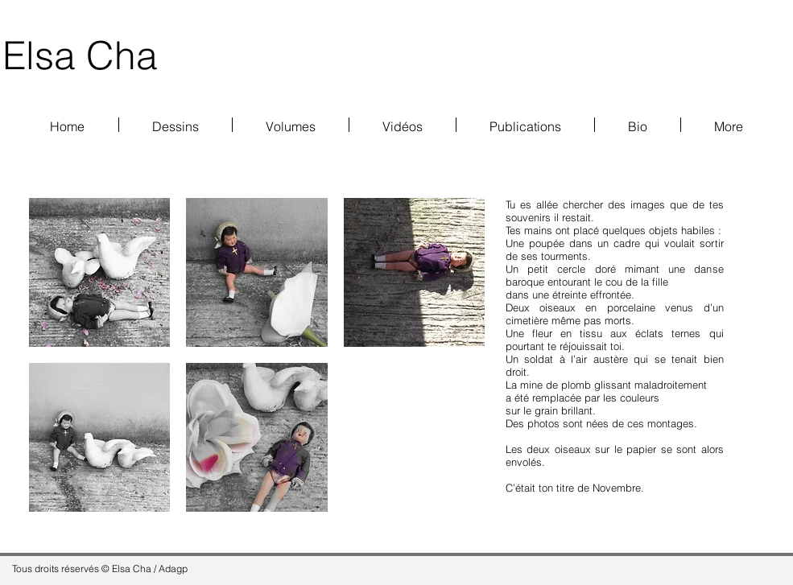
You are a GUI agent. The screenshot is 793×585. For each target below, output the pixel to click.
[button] (291, 124)
